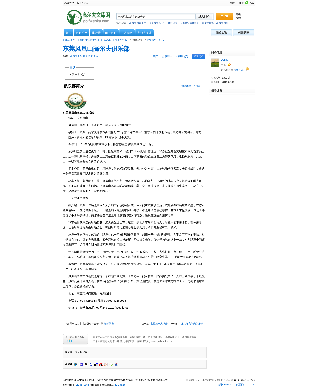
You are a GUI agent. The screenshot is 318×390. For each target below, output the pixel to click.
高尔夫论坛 (82, 2)
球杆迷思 (173, 23)
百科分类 (81, 32)
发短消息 (239, 69)
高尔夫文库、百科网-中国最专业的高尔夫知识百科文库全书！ (96, 39)
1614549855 (82, 384)
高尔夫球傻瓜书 (137, 23)
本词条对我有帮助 (75, 336)
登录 (232, 2)
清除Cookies (224, 384)
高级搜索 (238, 16)
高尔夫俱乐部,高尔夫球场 (84, 56)
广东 (161, 39)
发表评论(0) (181, 56)
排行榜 (96, 32)
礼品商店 (127, 32)
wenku (224, 59)
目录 (72, 67)
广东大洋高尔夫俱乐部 (191, 323)
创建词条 (243, 32)
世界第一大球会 (159, 323)
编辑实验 (221, 32)
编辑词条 (198, 56)
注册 (241, 2)
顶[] (155, 56)
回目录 (196, 86)
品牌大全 (69, 2)
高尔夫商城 (144, 32)
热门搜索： (172, 23)
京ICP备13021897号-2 (243, 380)
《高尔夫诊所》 (157, 23)
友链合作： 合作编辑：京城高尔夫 (88, 384)
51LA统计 (120, 384)
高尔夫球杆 (222, 23)
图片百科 (111, 32)
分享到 (166, 56)
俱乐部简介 (80, 74)
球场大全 (152, 39)
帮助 (252, 2)
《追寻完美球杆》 (189, 23)
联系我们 (241, 384)
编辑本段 (186, 86)
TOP (252, 384)
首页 (68, 32)
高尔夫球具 (208, 23)
